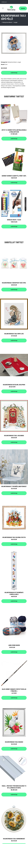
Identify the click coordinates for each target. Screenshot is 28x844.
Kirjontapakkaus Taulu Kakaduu (14, 742)
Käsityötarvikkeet (7, 22)
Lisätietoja (14, 72)
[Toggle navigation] (3, 8)
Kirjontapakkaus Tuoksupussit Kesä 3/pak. (14, 283)
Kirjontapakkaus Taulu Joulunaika (14, 435)
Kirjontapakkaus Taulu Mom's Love (14, 333)
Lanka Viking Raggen (14, 645)
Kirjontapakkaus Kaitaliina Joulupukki (14, 384)
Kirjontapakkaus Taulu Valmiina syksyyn (14, 537)
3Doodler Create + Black (14, 220)
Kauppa (23, 8)
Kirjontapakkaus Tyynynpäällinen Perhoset (14, 486)
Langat (15, 22)
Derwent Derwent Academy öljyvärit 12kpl (14, 176)
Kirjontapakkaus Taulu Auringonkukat (14, 838)
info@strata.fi (4, 2)
